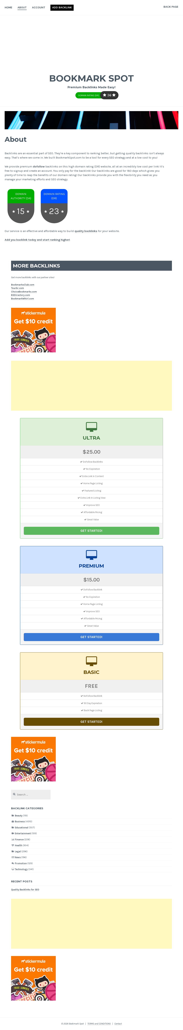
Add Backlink (62, 7)
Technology (21, 869)
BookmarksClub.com (22, 284)
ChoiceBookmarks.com (24, 291)
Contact (118, 1023)
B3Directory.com (20, 295)
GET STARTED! (91, 531)
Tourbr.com (17, 288)
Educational (21, 827)
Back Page (171, 6)
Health (18, 845)
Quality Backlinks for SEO (25, 889)
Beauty (19, 815)
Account (38, 7)
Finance (19, 839)
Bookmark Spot (91, 78)
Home (8, 7)
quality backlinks (86, 231)
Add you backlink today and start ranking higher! (37, 239)
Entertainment (23, 833)
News (18, 857)
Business (20, 821)
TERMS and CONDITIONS (99, 1023)
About (22, 7)
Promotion (21, 863)
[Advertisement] (91, 42)
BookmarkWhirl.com (22, 298)
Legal (18, 851)
